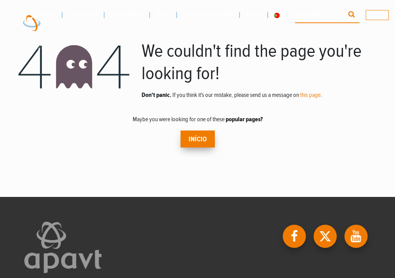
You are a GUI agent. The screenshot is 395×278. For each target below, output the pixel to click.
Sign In (377, 15)
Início (198, 139)
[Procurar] (352, 15)
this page (310, 95)
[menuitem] (87, 15)
